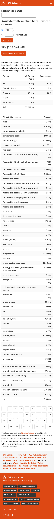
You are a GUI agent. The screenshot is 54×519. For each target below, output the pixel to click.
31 (24, 426)
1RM (20, 466)
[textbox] (18, 15)
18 (50, 414)
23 (27, 420)
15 (33, 414)
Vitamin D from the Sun (30, 457)
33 (37, 426)
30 (17, 426)
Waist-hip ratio (20, 463)
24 (33, 420)
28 (4, 426)
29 (11, 426)
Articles (13, 468)
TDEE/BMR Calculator (37, 455)
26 (44, 420)
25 (39, 420)
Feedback (30, 468)
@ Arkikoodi (8, 515)
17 (44, 414)
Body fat (32, 463)
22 (21, 420)
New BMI (22, 455)
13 (21, 414)
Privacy (21, 468)
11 (10, 414)
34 (43, 426)
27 (50, 420)
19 (4, 420)
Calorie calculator (27, 460)
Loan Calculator (10, 490)
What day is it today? (30, 504)
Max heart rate (30, 466)
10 (4, 414)
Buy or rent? (24, 490)
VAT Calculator (9, 486)
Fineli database (27, 433)
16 (39, 414)
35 (50, 426)
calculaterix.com (9, 509)
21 (15, 420)
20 (10, 420)
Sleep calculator (10, 460)
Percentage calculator (27, 486)
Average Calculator (11, 504)
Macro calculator (10, 457)
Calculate (7, 40)
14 (27, 414)
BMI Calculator (14, 3)
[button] (51, 3)
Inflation (36, 490)
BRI (44, 457)
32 (30, 426)
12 (15, 414)
